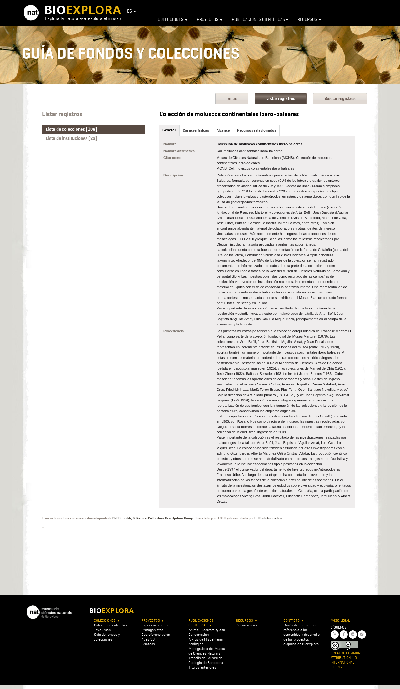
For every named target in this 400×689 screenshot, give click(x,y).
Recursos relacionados (256, 130)
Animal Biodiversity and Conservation (206, 632)
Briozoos (148, 643)
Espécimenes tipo (155, 625)
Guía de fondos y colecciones (107, 636)
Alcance (223, 130)
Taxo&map (102, 629)
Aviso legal (340, 620)
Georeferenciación (156, 634)
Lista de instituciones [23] (71, 138)
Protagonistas (152, 629)
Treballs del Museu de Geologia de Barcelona (205, 660)
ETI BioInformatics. (268, 518)
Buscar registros (340, 98)
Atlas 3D (148, 639)
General (169, 130)
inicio (232, 98)
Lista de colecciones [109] (71, 129)
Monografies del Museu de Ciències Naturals (206, 651)
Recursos (309, 19)
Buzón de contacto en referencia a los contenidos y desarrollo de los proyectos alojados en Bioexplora (301, 634)
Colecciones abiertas (110, 625)
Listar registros (280, 98)
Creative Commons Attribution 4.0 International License (346, 660)
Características (196, 130)
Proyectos (209, 19)
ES (131, 10)
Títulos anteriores (202, 667)
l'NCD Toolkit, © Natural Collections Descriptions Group (152, 518)
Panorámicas (246, 625)
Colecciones (173, 19)
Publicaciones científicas (260, 19)
